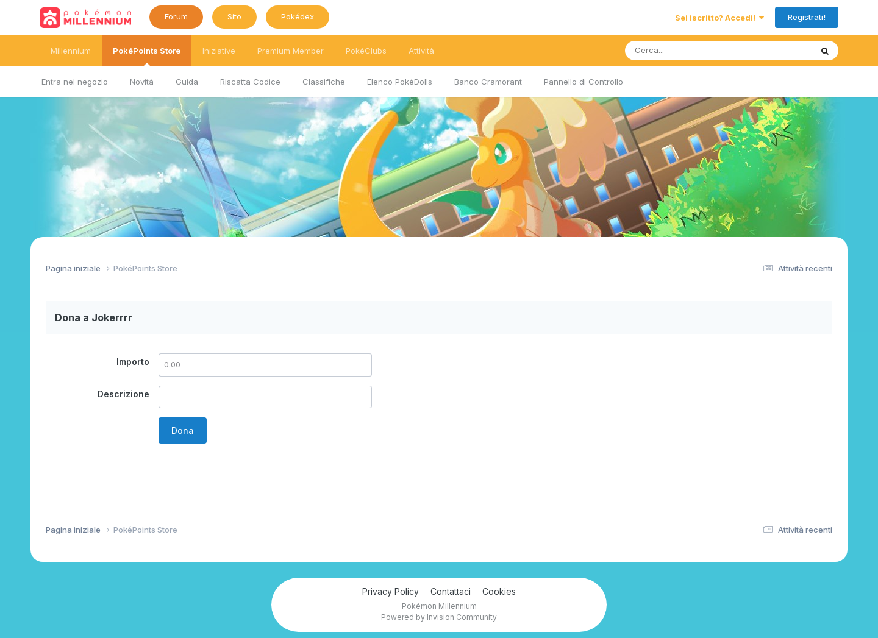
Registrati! (807, 17)
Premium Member (290, 50)
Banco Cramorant (488, 82)
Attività (421, 50)
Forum (176, 16)
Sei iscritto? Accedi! (719, 18)
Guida (187, 82)
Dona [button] (182, 430)
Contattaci (450, 591)
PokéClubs (366, 50)
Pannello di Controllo (583, 82)
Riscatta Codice (250, 82)
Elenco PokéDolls (399, 82)
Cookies (499, 591)
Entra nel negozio (74, 82)
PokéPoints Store (146, 56)
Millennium (71, 50)
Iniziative (218, 50)
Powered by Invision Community (439, 617)
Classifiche (323, 82)
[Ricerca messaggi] (690, 50)
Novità (142, 82)
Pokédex (297, 16)
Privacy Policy (390, 591)
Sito (234, 16)
